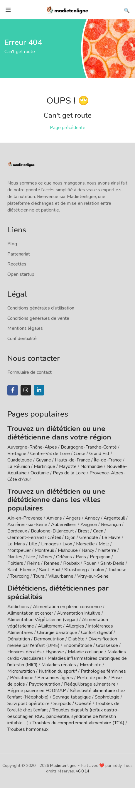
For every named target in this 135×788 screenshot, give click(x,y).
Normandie (91, 466)
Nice (30, 557)
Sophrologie (107, 697)
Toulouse (117, 570)
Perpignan (100, 557)
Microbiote (91, 665)
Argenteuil (114, 518)
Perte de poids (92, 677)
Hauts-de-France (72, 460)
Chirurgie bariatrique (57, 632)
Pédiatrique (21, 677)
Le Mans (16, 544)
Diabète (76, 639)
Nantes (14, 557)
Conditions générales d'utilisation (40, 308)
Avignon (88, 524)
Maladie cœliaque (86, 652)
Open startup (20, 274)
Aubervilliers (64, 524)
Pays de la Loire (69, 473)
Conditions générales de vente (38, 318)
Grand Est (99, 453)
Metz (104, 544)
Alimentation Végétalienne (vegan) (42, 619)
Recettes (16, 264)
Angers (73, 518)
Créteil (54, 537)
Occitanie (40, 473)
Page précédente (67, 127)
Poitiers (15, 563)
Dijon (70, 537)
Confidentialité (22, 338)
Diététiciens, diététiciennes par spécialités (58, 592)
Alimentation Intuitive (78, 613)
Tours (38, 576)
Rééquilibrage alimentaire (90, 684)
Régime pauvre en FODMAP (36, 690)
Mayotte (68, 466)
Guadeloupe (19, 460)
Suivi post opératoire (28, 703)
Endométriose (77, 645)
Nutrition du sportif (58, 671)
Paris (81, 557)
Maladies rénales (58, 665)
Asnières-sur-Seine (27, 524)
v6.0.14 (82, 771)
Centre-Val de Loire (50, 453)
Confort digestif (96, 632)
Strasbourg (75, 570)
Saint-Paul (49, 570)
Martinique (44, 466)
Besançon (111, 524)
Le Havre (111, 537)
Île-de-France (108, 460)
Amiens (54, 518)
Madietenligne (63, 765)
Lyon (67, 544)
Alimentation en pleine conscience (67, 606)
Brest (83, 531)
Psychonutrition (44, 684)
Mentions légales (25, 328)
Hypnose (54, 652)
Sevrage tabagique (72, 697)
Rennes (51, 563)
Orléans (64, 557)
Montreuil (44, 550)
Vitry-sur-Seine (93, 576)
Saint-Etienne (21, 570)
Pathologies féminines (103, 671)
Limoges (50, 544)
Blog (12, 244)
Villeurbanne (60, 576)
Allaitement (50, 626)
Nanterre (107, 550)
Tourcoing (19, 576)
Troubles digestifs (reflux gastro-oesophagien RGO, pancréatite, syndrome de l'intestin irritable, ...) (63, 716)
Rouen (90, 563)
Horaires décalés (24, 652)
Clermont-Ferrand (25, 537)
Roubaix (71, 563)
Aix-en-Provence (25, 518)
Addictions (18, 606)
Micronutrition (21, 671)
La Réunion (18, 466)
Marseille (85, 544)
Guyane (43, 460)
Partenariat (18, 254)
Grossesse (107, 645)
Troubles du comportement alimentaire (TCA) (78, 723)
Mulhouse (68, 550)
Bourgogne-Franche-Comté (89, 447)
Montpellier (19, 550)
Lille (33, 544)
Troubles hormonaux (27, 729)
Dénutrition (18, 639)
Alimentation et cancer (30, 613)
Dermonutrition (49, 639)
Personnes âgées (55, 677)
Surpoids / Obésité (72, 703)
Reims (33, 563)
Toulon (97, 570)
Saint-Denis (112, 563)
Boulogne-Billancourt (52, 531)
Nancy (88, 550)
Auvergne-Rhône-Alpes (32, 447)
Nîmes (45, 557)
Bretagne (16, 453)
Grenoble (88, 537)
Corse (79, 453)
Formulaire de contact (29, 372)
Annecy (92, 518)
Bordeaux (17, 531)
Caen (98, 531)
